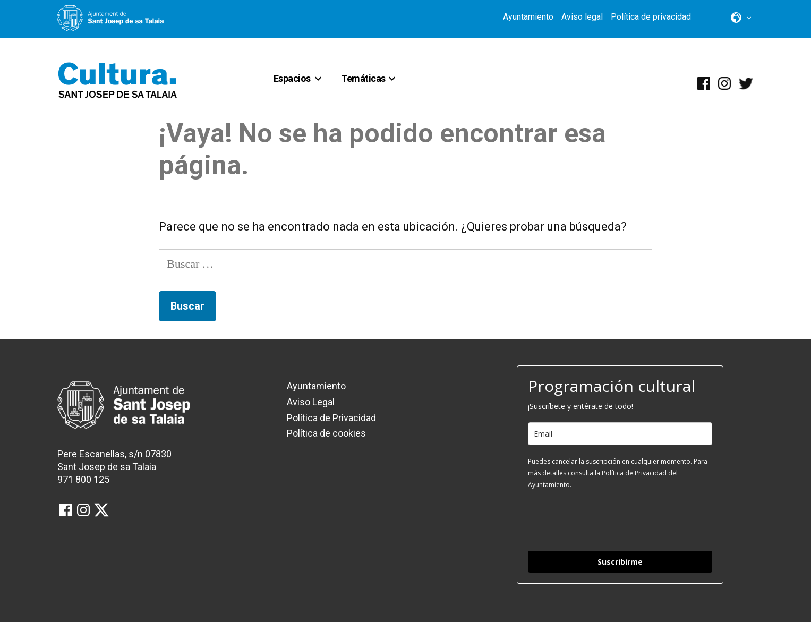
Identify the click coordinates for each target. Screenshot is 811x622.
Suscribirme (620, 562)
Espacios (292, 78)
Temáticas (363, 78)
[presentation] (608, 519)
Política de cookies (326, 433)
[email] (620, 433)
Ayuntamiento (528, 17)
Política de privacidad (651, 17)
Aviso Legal (311, 401)
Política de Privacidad (331, 417)
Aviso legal (582, 17)
